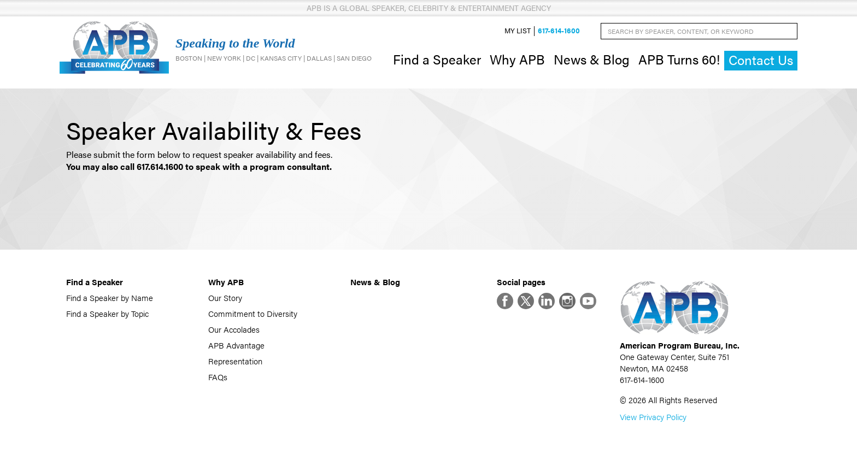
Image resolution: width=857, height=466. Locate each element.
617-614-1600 (559, 31)
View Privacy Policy (653, 416)
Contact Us (761, 60)
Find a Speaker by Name (109, 297)
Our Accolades (234, 329)
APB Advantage (236, 345)
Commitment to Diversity (252, 313)
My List (517, 31)
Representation (235, 361)
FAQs (217, 376)
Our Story (225, 297)
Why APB (517, 59)
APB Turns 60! (679, 59)
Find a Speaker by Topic (107, 313)
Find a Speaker (437, 59)
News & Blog (592, 59)
